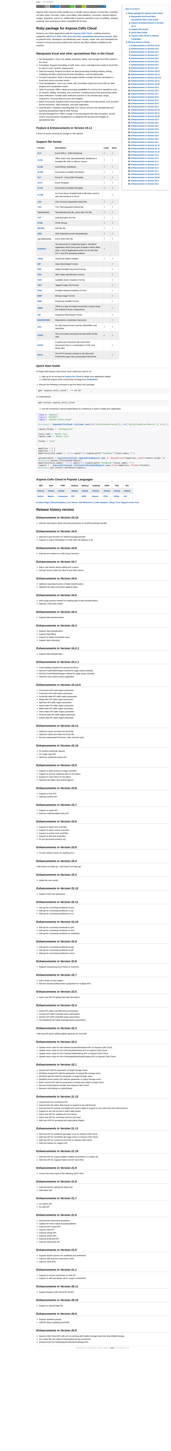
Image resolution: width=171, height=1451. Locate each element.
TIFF (39, 285)
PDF (39, 269)
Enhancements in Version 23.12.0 (146, 78)
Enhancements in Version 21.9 (145, 155)
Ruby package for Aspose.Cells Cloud (145, 13)
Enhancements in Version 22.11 (145, 113)
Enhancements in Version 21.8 (145, 158)
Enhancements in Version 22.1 (145, 142)
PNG (39, 290)
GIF (39, 315)
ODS (39, 233)
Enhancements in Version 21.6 (145, 165)
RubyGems (92, 379)
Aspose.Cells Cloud (82, 33)
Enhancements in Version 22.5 (145, 129)
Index (38, 2)
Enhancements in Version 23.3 (145, 107)
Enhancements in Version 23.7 (145, 94)
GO (125, 496)
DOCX (40, 345)
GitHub (40, 491)
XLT (39, 177)
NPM (84, 496)
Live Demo (72, 502)
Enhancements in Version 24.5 (145, 61)
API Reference (86, 502)
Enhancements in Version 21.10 (145, 152)
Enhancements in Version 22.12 (145, 110)
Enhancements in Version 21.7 (145, 161)
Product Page (42, 502)
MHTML (41, 228)
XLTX (39, 183)
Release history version (139, 42)
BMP (39, 296)
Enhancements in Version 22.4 (145, 132)
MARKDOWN (43, 320)
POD (106, 496)
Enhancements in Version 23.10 (145, 84)
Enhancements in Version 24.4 (145, 65)
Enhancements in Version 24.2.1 (145, 71)
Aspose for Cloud (73, 376)
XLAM (40, 195)
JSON (40, 258)
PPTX (40, 355)
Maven (51, 496)
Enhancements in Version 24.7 (145, 55)
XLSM (40, 172)
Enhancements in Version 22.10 (145, 116)
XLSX (40, 160)
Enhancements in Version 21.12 (145, 145)
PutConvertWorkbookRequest (89, 465)
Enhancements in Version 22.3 (145, 135)
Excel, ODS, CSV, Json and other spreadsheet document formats (81, 36)
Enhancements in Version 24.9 (145, 49)
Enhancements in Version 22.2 (145, 139)
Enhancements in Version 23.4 (145, 103)
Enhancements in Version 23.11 (145, 81)
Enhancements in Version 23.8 (145, 91)
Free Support (122, 502)
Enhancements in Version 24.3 (145, 68)
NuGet (40, 496)
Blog (112, 502)
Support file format (139, 29)
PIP (72, 496)
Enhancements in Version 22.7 (145, 126)
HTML (40, 223)
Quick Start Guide (139, 32)
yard (112, 1348)
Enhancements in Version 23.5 (145, 100)
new (87, 424)
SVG (39, 280)
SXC (39, 327)
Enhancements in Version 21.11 (145, 148)
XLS (39, 153)
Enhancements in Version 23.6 (145, 97)
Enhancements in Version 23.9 (145, 87)
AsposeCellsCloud (62, 424)
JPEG (40, 308)
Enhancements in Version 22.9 (145, 119)
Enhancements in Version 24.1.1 (145, 74)
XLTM (40, 188)
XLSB (40, 167)
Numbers (41, 249)
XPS (39, 274)
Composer (63, 496)
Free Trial (134, 502)
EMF (39, 301)
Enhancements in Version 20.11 (145, 174)
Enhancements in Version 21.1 (145, 171)
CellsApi (79, 424)
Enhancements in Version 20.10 (145, 177)
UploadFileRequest (89, 458)
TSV (39, 207)
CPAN (116, 496)
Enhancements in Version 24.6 (145, 58)
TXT (39, 217)
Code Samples (101, 502)
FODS (40, 335)
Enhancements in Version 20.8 (145, 184)
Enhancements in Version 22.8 (145, 123)
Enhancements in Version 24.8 (145, 52)
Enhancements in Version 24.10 (145, 45)
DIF (39, 264)
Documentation (58, 502)
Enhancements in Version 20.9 (145, 181)
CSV (39, 202)
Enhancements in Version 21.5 (145, 168)
